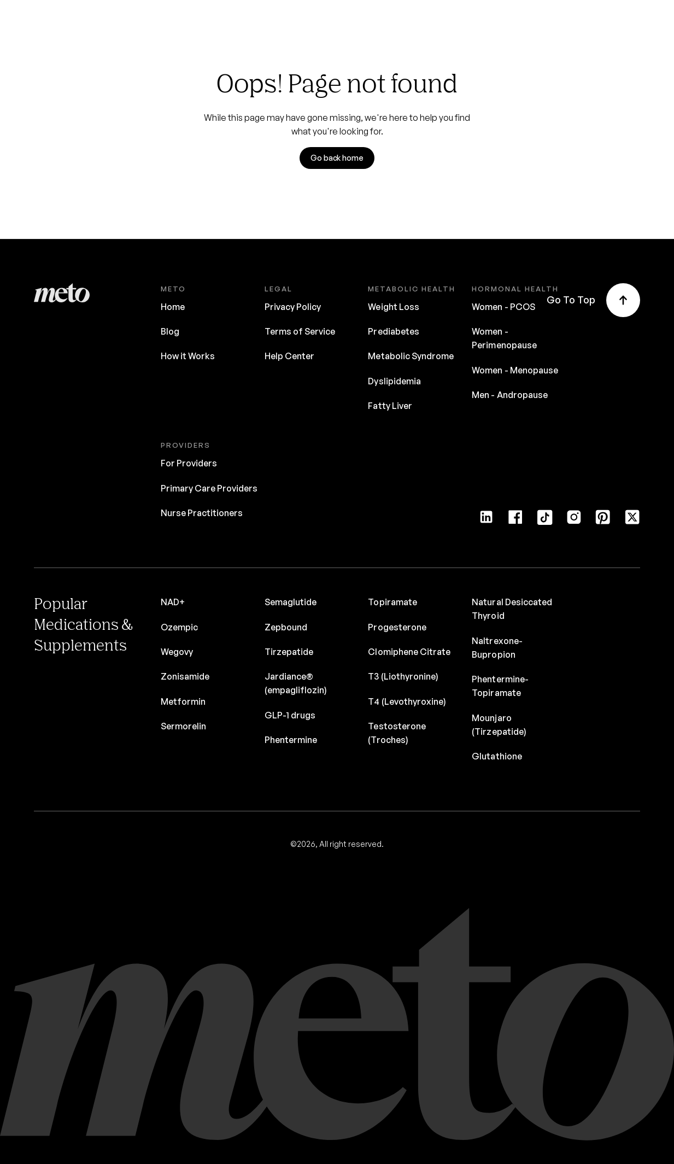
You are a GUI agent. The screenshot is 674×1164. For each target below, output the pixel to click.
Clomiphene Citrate (409, 651)
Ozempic (179, 627)
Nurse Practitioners (202, 512)
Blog (170, 331)
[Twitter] (632, 521)
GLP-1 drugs (290, 715)
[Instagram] (574, 521)
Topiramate (392, 601)
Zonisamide (185, 676)
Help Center (289, 355)
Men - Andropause (510, 394)
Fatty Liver (390, 405)
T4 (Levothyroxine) (407, 701)
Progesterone (397, 627)
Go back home (336, 157)
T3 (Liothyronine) (403, 676)
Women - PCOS (503, 306)
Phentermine (291, 739)
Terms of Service (300, 331)
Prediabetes (393, 331)
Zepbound (286, 627)
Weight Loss (393, 306)
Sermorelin (183, 726)
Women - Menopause (515, 370)
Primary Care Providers (209, 488)
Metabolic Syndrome (411, 355)
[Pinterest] (603, 521)
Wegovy (177, 651)
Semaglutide (291, 601)
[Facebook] (515, 521)
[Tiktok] (545, 521)
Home (173, 306)
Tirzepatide (289, 651)
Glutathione (496, 756)
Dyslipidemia (394, 381)
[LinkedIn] (486, 521)
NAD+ (173, 601)
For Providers (189, 463)
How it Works (188, 355)
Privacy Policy (293, 306)
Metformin (183, 701)
